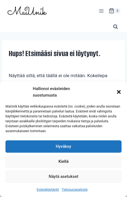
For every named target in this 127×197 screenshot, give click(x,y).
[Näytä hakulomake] (115, 27)
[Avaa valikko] (101, 11)
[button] (119, 92)
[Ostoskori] (114, 11)
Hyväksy (63, 146)
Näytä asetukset (63, 176)
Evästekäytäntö (48, 190)
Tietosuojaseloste (75, 190)
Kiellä (63, 161)
